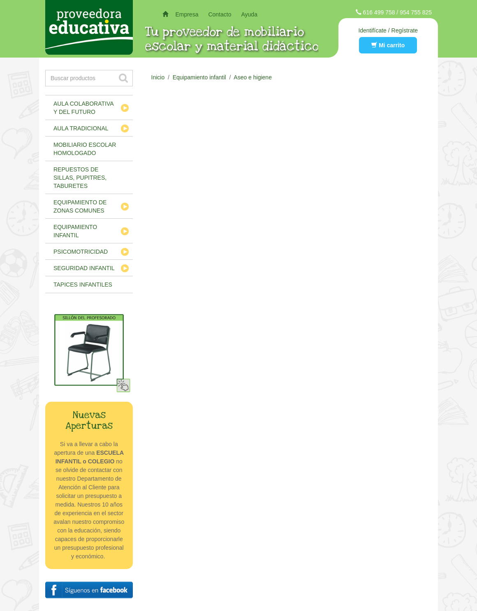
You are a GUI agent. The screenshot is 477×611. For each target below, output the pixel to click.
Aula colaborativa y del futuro (83, 107)
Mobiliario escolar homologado (84, 148)
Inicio (158, 77)
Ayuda (249, 14)
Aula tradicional (81, 128)
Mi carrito (388, 45)
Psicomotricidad (80, 251)
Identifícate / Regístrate (388, 30)
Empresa (186, 14)
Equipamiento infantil (75, 231)
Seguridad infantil (84, 268)
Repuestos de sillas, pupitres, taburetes (80, 177)
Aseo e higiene (253, 77)
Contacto (219, 14)
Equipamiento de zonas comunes (80, 206)
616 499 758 (379, 12)
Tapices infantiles (82, 284)
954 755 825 (416, 12)
